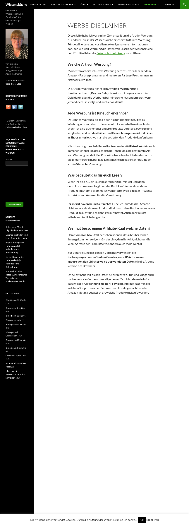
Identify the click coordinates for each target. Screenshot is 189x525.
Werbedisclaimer (19, 127)
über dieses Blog (13, 83)
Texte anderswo (102, 4)
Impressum (150, 4)
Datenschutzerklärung (111, 53)
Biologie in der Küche (16, 324)
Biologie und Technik (16, 347)
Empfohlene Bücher (62, 4)
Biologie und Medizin (16, 340)
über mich (16, 80)
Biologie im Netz (13, 320)
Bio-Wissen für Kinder (16, 300)
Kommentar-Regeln (128, 4)
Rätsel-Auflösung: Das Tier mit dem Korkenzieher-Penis (16, 278)
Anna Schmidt (12, 271)
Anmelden (14, 204)
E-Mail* (9, 159)
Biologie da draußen (15, 308)
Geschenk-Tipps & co (16, 355)
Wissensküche (16, 4)
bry (7, 242)
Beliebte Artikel (38, 4)
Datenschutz (171, 4)
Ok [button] (142, 519)
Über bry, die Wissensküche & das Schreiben (15, 374)
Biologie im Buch (14, 315)
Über (83, 4)
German (9, 234)
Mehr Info (152, 519)
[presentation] (21, 185)
